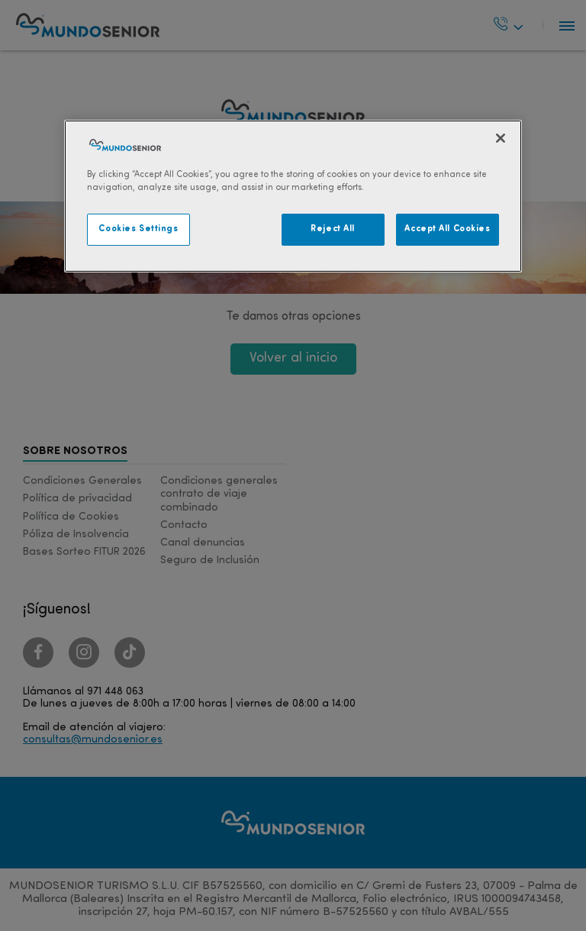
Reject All (333, 229)
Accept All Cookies (447, 229)
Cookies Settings (138, 229)
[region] (293, 196)
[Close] (500, 138)
